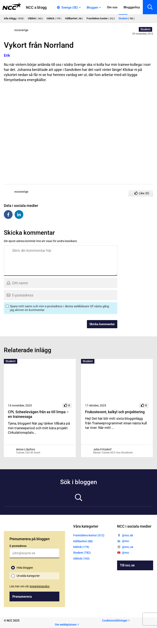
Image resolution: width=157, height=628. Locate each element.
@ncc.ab (127, 535)
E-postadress (18, 546)
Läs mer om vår (30, 586)
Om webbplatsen (66, 624)
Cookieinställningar (114, 620)
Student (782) (82, 552)
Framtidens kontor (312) (88, 535)
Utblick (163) (81, 558)
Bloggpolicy (132, 7)
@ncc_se (127, 547)
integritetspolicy (40, 586)
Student (145, 29)
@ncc (125, 541)
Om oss (112, 7)
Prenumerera (22, 597)
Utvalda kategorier (28, 575)
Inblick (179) (81, 547)
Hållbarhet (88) (83, 541)
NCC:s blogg (36, 7)
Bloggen (92, 7)
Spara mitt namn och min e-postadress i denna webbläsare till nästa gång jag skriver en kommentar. (59, 308)
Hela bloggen (25, 567)
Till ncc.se (127, 565)
